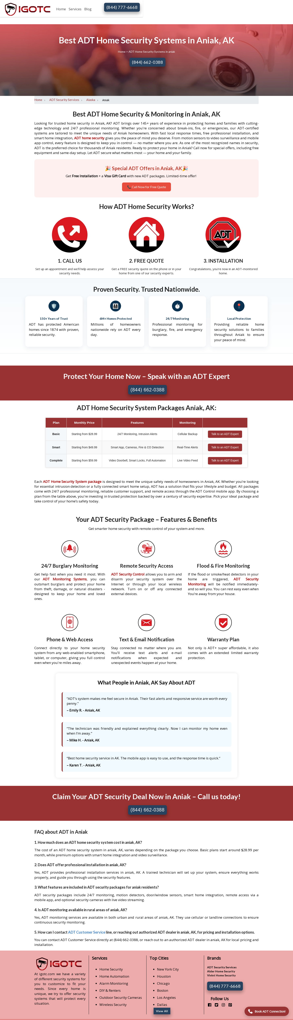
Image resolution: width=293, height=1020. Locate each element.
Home (61, 9)
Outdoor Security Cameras (120, 997)
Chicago (163, 983)
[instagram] (222, 1004)
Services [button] (75, 9)
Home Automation (114, 976)
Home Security (111, 969)
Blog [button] (88, 9)
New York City (168, 969)
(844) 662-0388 (147, 62)
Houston (164, 976)
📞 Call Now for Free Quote (146, 187)
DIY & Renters (110, 990)
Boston (162, 990)
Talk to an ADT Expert (225, 434)
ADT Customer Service (86, 932)
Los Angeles (166, 997)
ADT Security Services (64, 100)
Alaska (90, 100)
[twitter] (215, 1004)
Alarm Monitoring (113, 983)
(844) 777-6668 (122, 7)
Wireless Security (113, 1004)
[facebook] (208, 1004)
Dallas (162, 1004)
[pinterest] (229, 1004)
